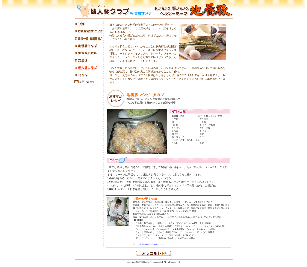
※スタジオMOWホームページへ (148, 244)
